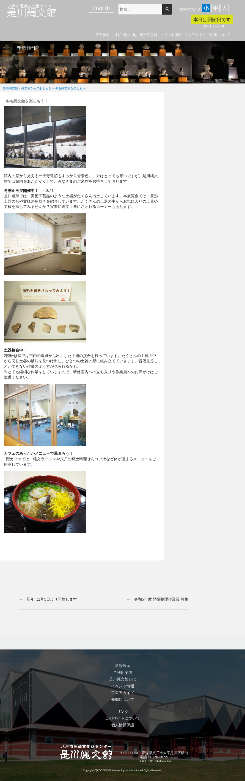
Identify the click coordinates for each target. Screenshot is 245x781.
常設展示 (102, 35)
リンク (122, 711)
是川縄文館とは (145, 35)
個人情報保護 (122, 725)
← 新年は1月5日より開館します (48, 599)
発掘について (219, 35)
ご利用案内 (121, 35)
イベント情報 (171, 35)
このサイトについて (122, 718)
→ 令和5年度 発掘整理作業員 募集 (157, 599)
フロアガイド (195, 35)
